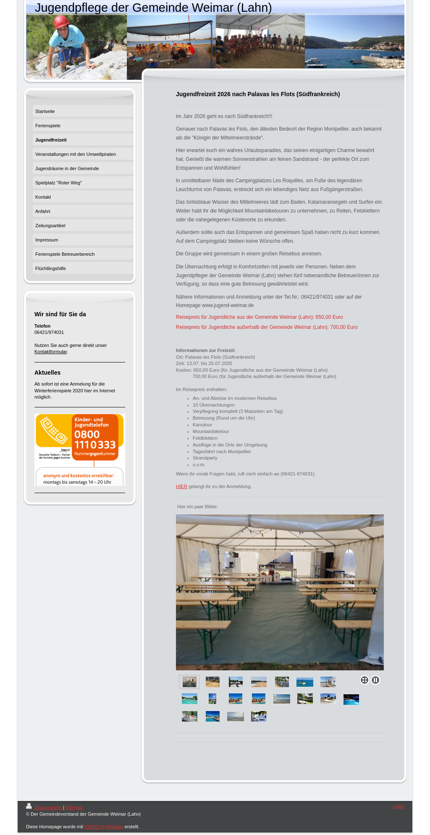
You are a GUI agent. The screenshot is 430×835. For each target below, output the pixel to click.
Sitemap (74, 807)
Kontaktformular (50, 351)
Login (398, 806)
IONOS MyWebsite (103, 826)
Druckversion (44, 807)
